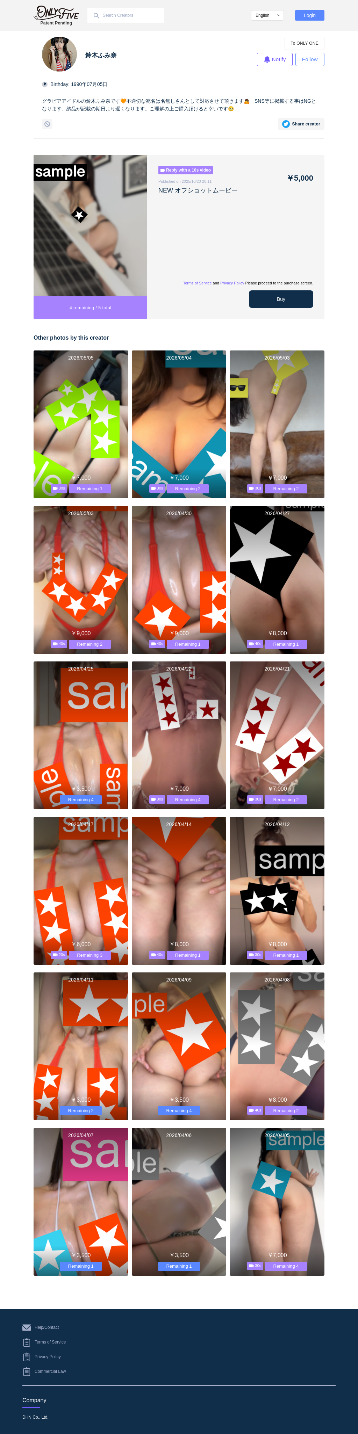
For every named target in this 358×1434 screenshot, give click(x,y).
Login (310, 15)
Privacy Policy (232, 283)
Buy (281, 299)
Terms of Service (197, 283)
